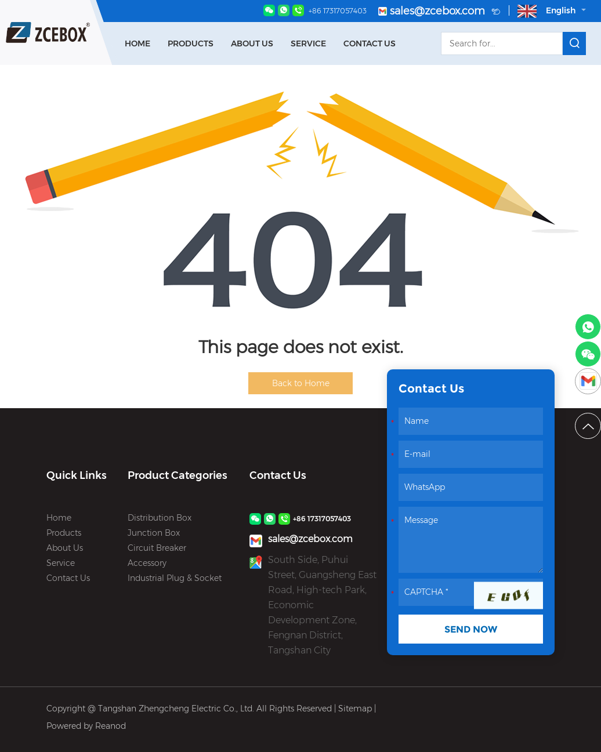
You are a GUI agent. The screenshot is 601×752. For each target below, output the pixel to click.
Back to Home (301, 383)
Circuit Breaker (157, 548)
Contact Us (369, 43)
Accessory (147, 563)
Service (308, 43)
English (551, 11)
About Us (252, 43)
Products (190, 43)
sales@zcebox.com (439, 11)
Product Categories (177, 475)
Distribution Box (159, 518)
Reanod (110, 726)
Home (137, 43)
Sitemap (355, 708)
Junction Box (154, 533)
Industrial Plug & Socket (175, 578)
